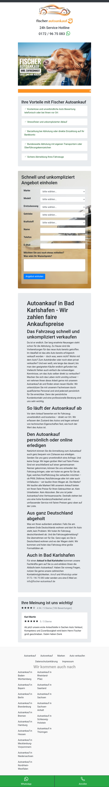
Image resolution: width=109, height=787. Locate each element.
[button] (23, 64)
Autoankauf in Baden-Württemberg (25, 675)
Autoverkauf (46, 655)
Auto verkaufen (77, 655)
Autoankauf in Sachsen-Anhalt (44, 706)
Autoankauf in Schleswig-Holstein (44, 719)
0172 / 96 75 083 (52, 34)
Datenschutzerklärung (46, 661)
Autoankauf (30, 655)
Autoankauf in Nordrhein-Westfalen (25, 765)
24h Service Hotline (54, 28)
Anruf (53, 574)
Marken (61, 655)
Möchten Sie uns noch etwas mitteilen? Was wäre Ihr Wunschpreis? (44, 254)
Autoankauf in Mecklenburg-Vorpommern (25, 743)
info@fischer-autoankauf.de (41, 581)
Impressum (68, 661)
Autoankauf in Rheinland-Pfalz (44, 675)
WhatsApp (66, 574)
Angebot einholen (34, 276)
